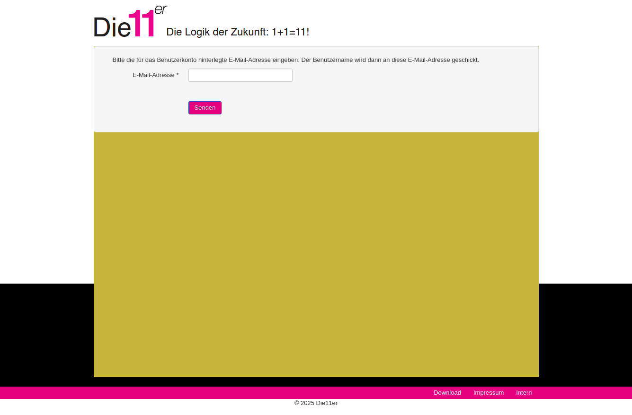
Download (447, 392)
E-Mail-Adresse (156, 74)
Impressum (488, 392)
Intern (524, 392)
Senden (205, 107)
